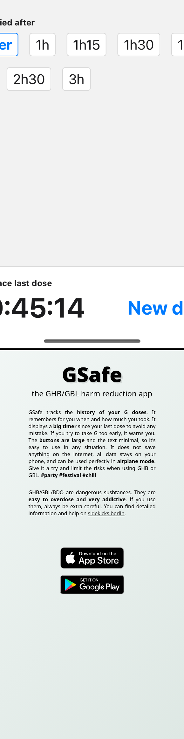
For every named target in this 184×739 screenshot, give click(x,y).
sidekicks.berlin (106, 513)
